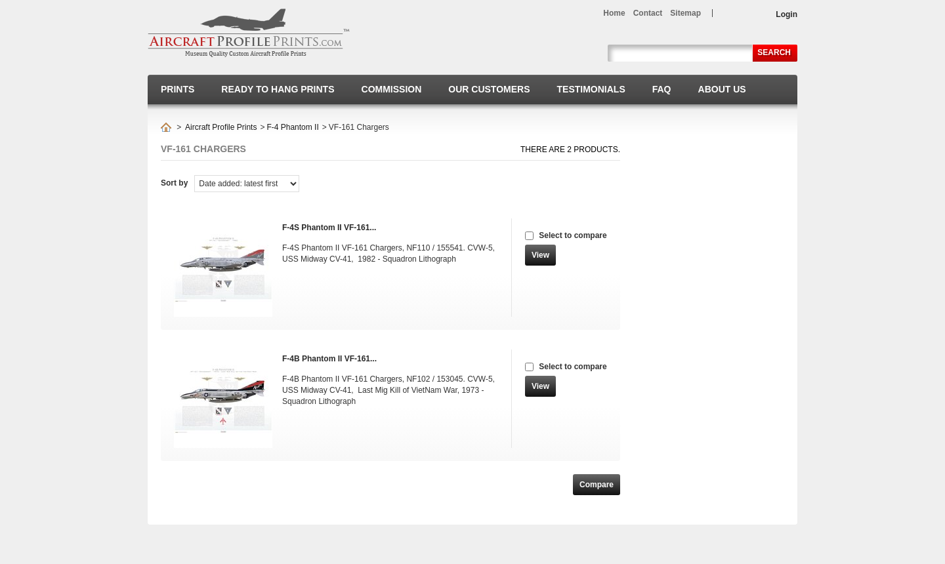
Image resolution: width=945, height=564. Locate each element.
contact (648, 13)
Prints (177, 89)
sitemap (685, 13)
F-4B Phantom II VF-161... (329, 358)
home (614, 13)
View (540, 255)
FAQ (661, 89)
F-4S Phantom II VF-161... (329, 227)
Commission (392, 89)
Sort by (174, 183)
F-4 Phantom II (292, 127)
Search (774, 52)
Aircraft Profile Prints (221, 127)
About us (722, 89)
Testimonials (591, 89)
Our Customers (489, 89)
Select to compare (572, 235)
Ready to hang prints (277, 89)
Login (786, 14)
